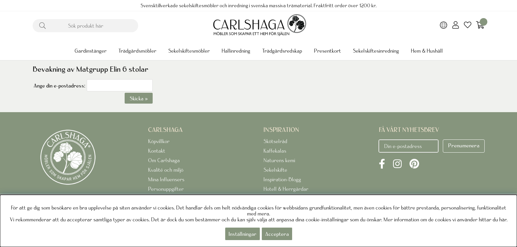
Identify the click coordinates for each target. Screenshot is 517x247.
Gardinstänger (90, 51)
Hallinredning (236, 51)
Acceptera (277, 234)
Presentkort (327, 51)
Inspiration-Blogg (282, 179)
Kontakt (156, 151)
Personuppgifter (166, 189)
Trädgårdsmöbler (137, 51)
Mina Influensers (166, 179)
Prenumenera (463, 145)
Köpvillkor (158, 141)
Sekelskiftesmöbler (189, 51)
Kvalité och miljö (165, 170)
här (502, 219)
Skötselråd (275, 141)
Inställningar (242, 234)
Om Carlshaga (164, 160)
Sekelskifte (275, 170)
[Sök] (85, 25)
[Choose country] (443, 25)
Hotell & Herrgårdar (285, 189)
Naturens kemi (279, 160)
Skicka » (139, 98)
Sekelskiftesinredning (376, 51)
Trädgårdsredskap (282, 51)
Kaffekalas (274, 151)
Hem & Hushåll (427, 51)
